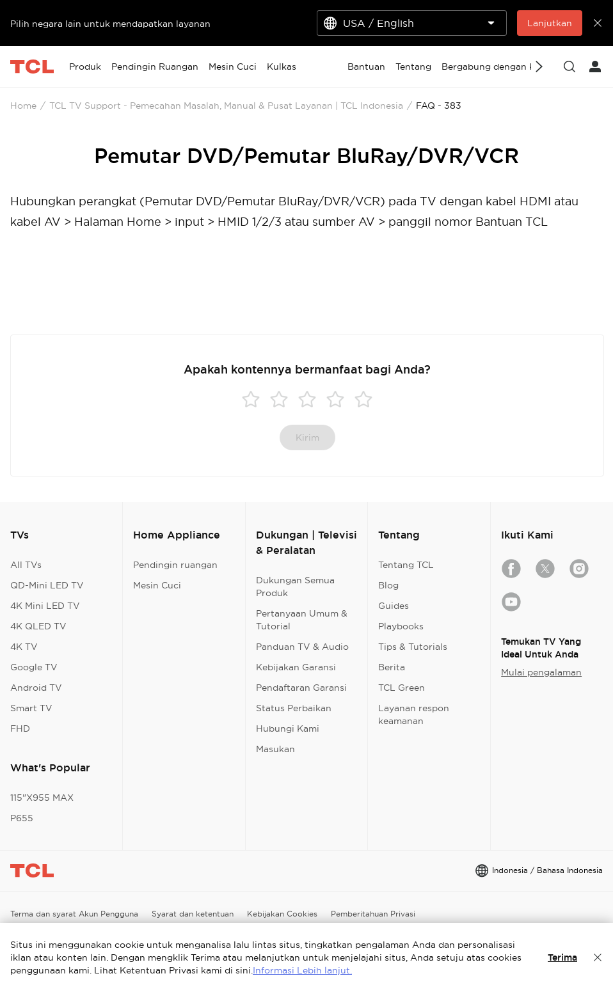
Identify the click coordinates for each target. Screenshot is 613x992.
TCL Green (401, 687)
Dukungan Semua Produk (295, 586)
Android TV (36, 687)
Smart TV (31, 708)
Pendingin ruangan (175, 565)
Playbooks (401, 626)
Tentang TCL (406, 565)
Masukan (275, 749)
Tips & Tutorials (412, 646)
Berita (391, 667)
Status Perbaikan (293, 708)
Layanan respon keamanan (413, 714)
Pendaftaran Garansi (301, 687)
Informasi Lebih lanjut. (302, 970)
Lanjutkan (549, 23)
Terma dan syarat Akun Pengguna (74, 913)
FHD (20, 728)
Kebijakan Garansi (296, 667)
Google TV (34, 667)
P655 (21, 818)
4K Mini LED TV (45, 605)
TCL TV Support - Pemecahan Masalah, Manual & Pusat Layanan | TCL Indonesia (226, 105)
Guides (393, 605)
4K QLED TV (38, 626)
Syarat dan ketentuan (193, 913)
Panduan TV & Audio (302, 646)
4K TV (24, 646)
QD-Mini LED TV (47, 585)
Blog (388, 585)
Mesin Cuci (157, 585)
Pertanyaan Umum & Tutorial (301, 620)
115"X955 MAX (42, 797)
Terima (562, 957)
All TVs (26, 565)
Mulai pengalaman (541, 672)
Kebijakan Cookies (282, 913)
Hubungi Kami (287, 728)
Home (23, 105)
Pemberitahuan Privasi (373, 913)
